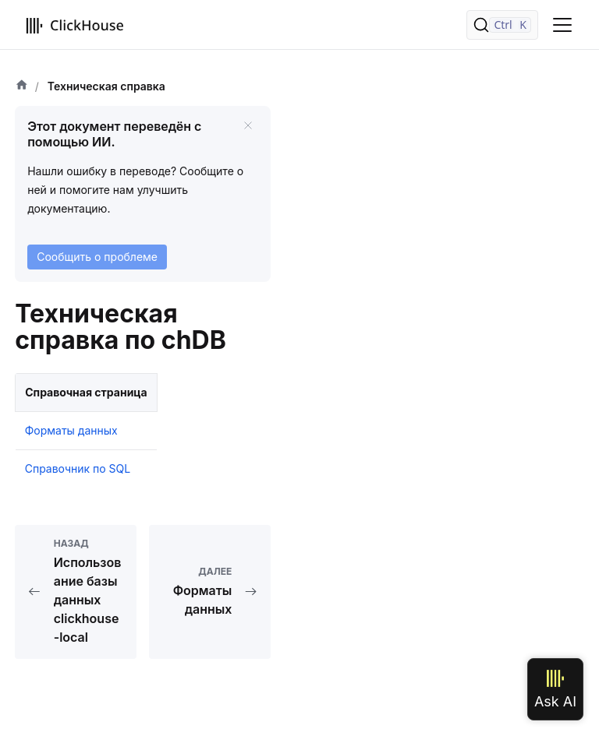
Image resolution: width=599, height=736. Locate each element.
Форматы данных (71, 430)
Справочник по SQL (78, 468)
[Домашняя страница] (22, 86)
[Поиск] (502, 25)
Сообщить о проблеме (97, 256)
